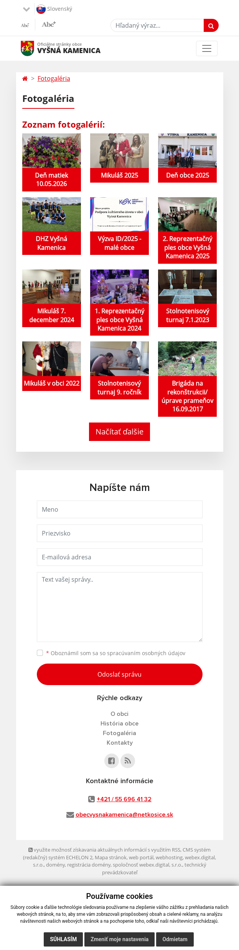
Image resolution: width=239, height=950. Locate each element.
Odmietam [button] (174, 939)
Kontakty (120, 743)
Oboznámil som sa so (115, 653)
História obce (119, 723)
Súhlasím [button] (63, 939)
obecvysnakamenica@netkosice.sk (124, 815)
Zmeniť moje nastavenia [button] (119, 939)
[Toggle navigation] (207, 48)
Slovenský (54, 9)
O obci (119, 714)
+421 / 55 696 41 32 (124, 799)
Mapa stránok (111, 857)
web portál (141, 857)
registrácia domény (88, 864)
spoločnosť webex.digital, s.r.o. (147, 864)
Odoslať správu (119, 674)
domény (55, 864)
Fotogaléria (54, 78)
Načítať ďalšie (119, 431)
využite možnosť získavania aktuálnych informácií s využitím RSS (104, 849)
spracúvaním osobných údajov (146, 653)
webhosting (169, 857)
